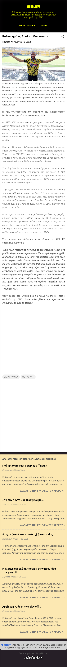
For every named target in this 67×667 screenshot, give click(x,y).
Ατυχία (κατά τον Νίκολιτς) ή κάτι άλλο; (27, 534)
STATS (44, 25)
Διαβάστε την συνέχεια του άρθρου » (42, 491)
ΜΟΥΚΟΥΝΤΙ (28, 377)
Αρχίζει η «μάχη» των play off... (21, 606)
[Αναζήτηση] (63, 8)
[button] (63, 37)
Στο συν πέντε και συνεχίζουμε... (23, 500)
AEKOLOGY (33, 7)
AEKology (5, 645)
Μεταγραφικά (27, 25)
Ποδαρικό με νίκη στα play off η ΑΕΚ (24, 465)
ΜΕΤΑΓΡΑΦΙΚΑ (11, 377)
